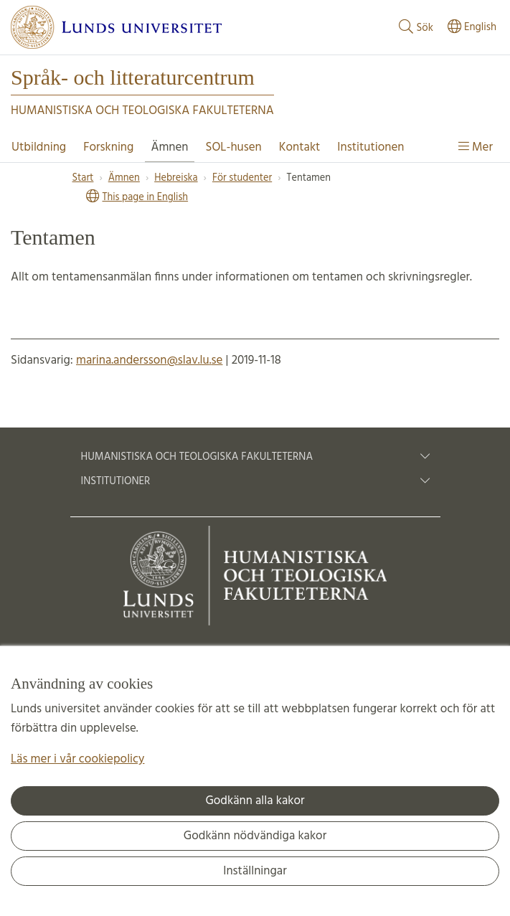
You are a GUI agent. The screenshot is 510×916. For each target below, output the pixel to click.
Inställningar (255, 871)
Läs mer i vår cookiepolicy (77, 759)
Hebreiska (175, 178)
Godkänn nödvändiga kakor (255, 836)
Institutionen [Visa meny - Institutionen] (370, 147)
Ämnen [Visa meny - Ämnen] (169, 147)
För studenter (242, 178)
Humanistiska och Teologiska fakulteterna (142, 111)
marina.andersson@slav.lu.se (149, 360)
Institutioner (255, 481)
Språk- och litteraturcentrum (133, 77)
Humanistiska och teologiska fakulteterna (255, 456)
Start (83, 178)
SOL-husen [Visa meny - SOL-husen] (234, 147)
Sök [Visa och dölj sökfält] (414, 27)
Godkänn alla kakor (254, 801)
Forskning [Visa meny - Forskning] (108, 147)
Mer (475, 147)
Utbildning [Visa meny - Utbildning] (38, 147)
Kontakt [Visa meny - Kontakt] (300, 147)
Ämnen (124, 178)
